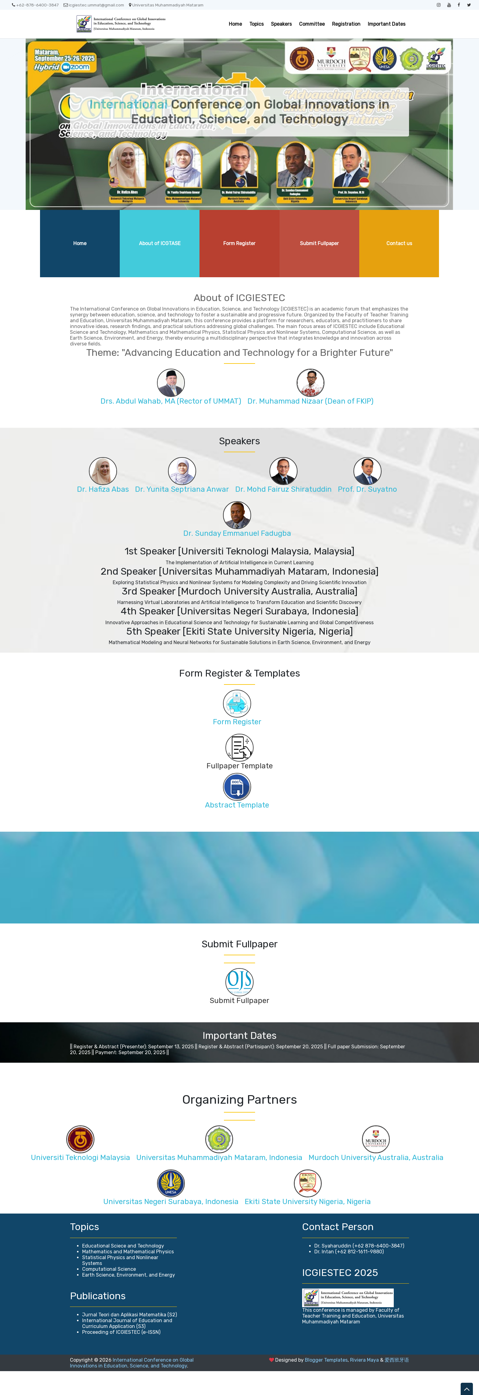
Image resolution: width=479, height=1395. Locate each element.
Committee (312, 24)
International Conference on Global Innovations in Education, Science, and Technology (132, 1387)
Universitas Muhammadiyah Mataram (166, 4)
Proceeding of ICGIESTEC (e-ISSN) (121, 1356)
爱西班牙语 (397, 1384)
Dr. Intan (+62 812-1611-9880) (349, 1275)
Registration (346, 24)
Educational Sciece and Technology (123, 1270)
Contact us (399, 243)
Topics (256, 24)
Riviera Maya (364, 1384)
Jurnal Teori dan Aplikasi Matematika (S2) (129, 1338)
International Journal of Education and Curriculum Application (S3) (127, 1347)
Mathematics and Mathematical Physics (128, 1275)
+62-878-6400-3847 (35, 4)
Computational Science (109, 1293)
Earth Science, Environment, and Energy (128, 1299)
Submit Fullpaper (319, 243)
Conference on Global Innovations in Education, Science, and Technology (239, 111)
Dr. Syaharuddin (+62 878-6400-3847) (359, 1270)
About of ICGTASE (160, 243)
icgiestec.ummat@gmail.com (94, 4)
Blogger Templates (326, 1384)
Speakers (281, 24)
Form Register (239, 243)
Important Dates (386, 24)
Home (235, 24)
